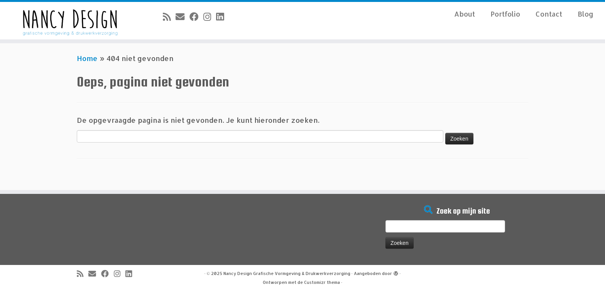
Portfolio (505, 13)
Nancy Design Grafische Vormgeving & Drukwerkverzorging (286, 273)
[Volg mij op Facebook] (196, 16)
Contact (549, 13)
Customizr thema (322, 282)
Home (87, 58)
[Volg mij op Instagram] (209, 16)
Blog (585, 13)
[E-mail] (182, 16)
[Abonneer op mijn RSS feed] (169, 16)
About (464, 13)
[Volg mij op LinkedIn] (222, 16)
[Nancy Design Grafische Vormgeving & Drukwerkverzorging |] (70, 21)
